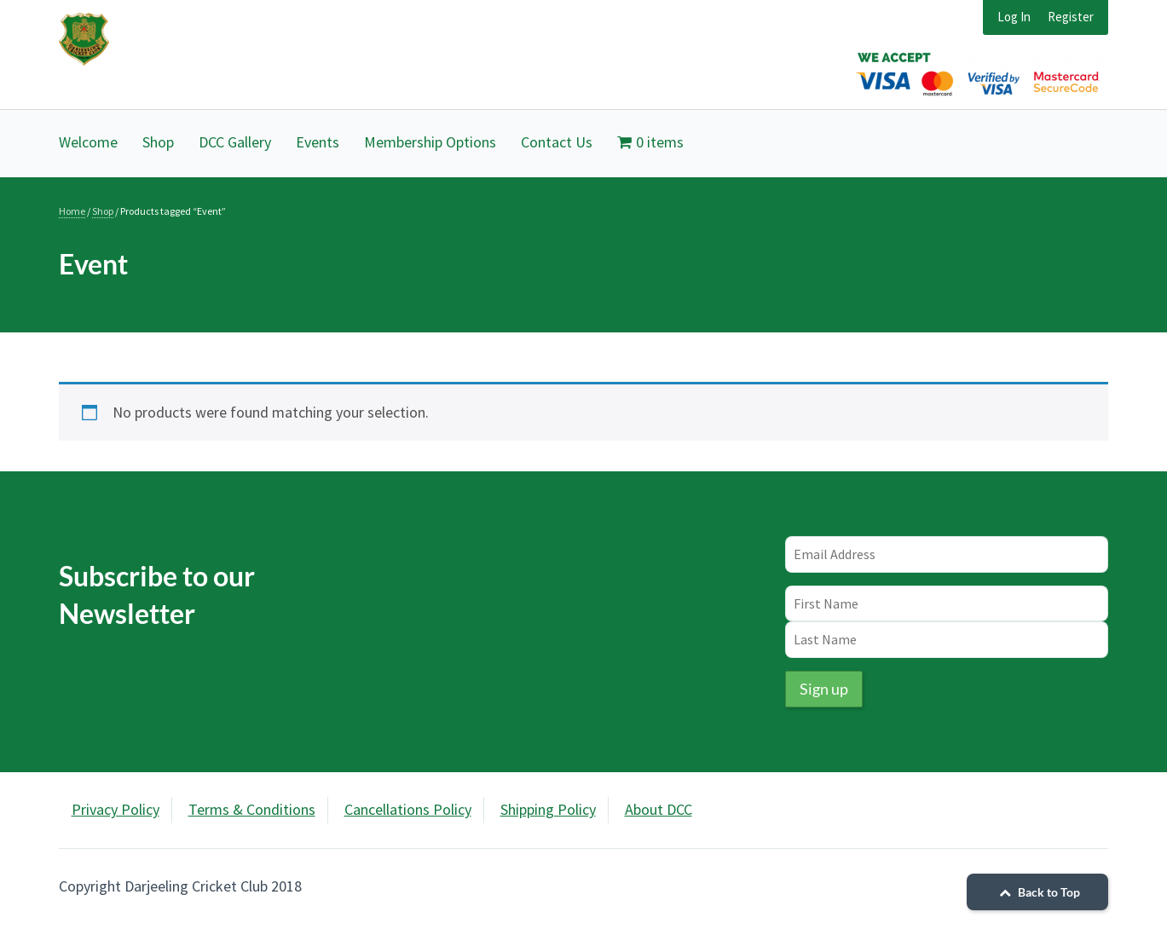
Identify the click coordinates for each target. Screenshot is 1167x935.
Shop (158, 142)
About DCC (658, 809)
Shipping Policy (548, 809)
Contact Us (556, 142)
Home (72, 211)
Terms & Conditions (251, 809)
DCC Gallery (235, 142)
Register (1071, 17)
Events (317, 142)
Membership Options (430, 142)
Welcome (88, 142)
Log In (1014, 17)
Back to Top (1037, 892)
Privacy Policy (115, 809)
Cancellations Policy (407, 809)
